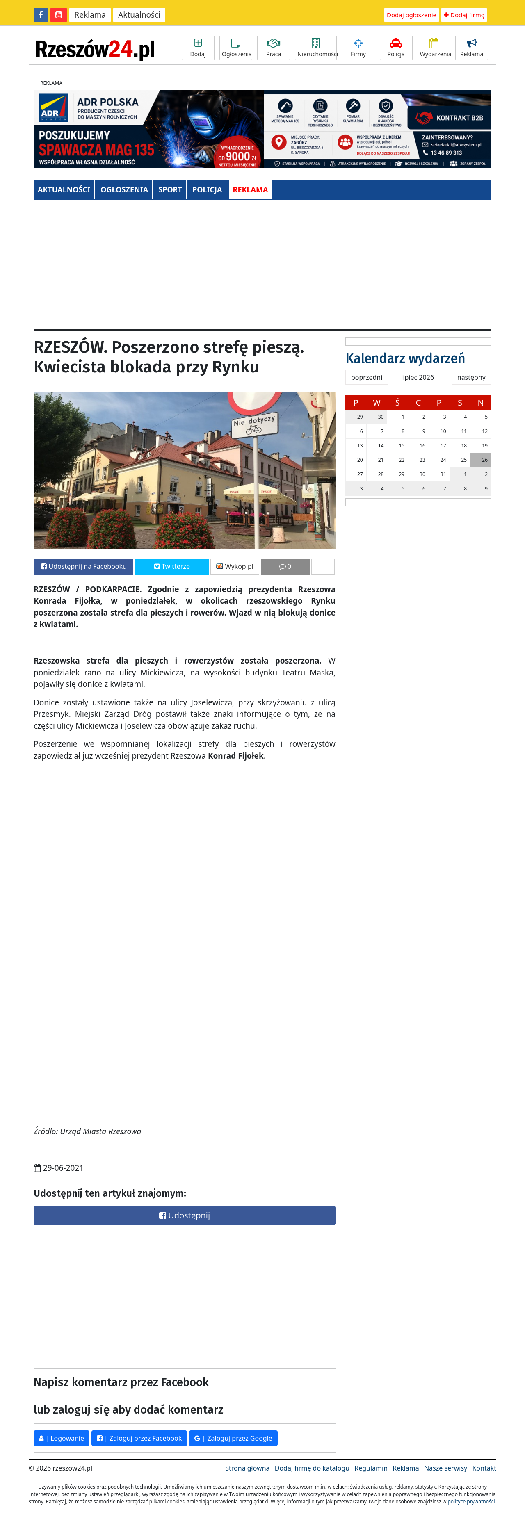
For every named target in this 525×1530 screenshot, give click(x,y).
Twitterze (172, 566)
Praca (274, 48)
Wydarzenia (435, 48)
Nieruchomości (317, 48)
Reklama (90, 14)
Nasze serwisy (445, 1468)
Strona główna (247, 1468)
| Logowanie (61, 1438)
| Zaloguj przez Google (233, 1438)
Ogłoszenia (237, 48)
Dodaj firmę (464, 15)
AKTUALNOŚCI (64, 189)
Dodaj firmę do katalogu (312, 1468)
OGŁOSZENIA (124, 189)
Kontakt (484, 1468)
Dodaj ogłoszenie (411, 15)
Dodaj (198, 48)
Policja (396, 48)
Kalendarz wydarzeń (405, 358)
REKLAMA (250, 189)
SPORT (170, 189)
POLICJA (207, 189)
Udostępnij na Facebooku (84, 566)
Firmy (358, 48)
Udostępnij (184, 1215)
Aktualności (139, 14)
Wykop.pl (234, 566)
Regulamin (371, 1468)
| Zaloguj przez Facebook (139, 1438)
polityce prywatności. (471, 1501)
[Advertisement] (262, 267)
